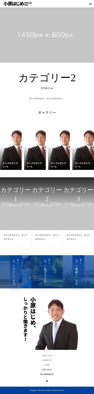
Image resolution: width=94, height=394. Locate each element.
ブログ (47, 365)
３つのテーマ (47, 360)
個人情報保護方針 (47, 374)
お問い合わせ (47, 370)
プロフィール (47, 356)
